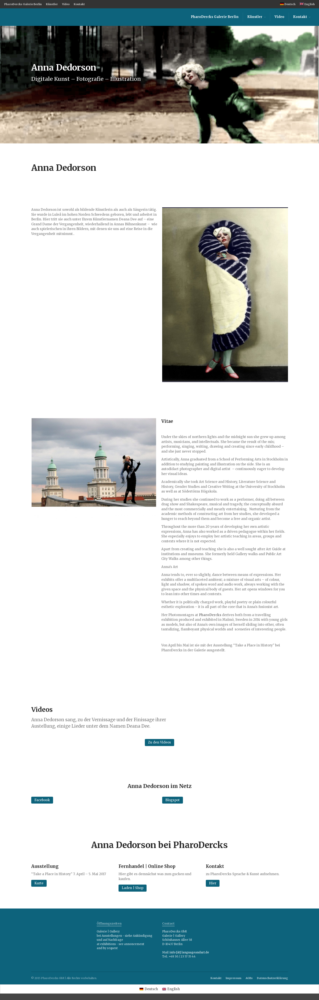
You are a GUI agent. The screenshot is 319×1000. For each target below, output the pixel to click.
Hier (212, 883)
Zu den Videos (159, 742)
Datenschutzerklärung (272, 978)
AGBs (249, 978)
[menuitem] (288, 4)
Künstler (52, 4)
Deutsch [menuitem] (151, 989)
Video (66, 4)
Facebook (42, 800)
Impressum (233, 978)
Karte (38, 883)
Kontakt (79, 4)
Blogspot (172, 800)
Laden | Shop (132, 888)
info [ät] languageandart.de (189, 952)
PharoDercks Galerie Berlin (23, 4)
